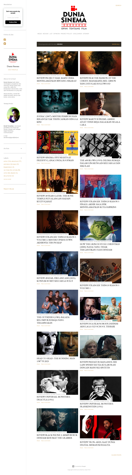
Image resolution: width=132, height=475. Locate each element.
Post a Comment (45, 83)
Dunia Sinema (13, 66)
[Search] (118, 5)
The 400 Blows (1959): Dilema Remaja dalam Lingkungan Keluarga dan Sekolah (100, 163)
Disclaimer (77, 34)
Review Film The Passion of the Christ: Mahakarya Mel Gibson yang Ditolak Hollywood (98, 81)
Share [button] (38, 83)
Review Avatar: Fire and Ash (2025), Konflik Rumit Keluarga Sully (56, 279)
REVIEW (45, 34)
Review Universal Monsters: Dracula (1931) (53, 398)
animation (8, 164)
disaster (14, 173)
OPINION (56, 34)
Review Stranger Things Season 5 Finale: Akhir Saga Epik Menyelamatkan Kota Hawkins (99, 204)
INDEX (39, 34)
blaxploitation (9, 167)
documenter (9, 176)
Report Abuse (9, 189)
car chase (8, 170)
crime (7, 173)
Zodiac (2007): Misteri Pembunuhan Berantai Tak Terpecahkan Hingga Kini (57, 119)
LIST (50, 34)
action (7, 161)
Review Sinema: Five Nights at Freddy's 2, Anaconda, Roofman (55, 159)
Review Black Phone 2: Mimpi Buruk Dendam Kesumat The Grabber (57, 436)
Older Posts (116, 455)
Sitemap (85, 34)
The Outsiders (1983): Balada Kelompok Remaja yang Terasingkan (53, 320)
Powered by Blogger (79, 466)
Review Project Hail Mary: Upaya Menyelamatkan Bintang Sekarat (57, 79)
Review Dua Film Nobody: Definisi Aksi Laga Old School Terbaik (99, 325)
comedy (16, 170)
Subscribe (13, 22)
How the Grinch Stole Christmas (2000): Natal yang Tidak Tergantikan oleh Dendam (100, 247)
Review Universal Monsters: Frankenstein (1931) (96, 405)
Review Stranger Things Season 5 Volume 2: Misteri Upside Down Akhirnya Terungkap (56, 240)
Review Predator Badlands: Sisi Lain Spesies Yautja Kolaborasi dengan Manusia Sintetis (98, 365)
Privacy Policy (66, 34)
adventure (16, 161)
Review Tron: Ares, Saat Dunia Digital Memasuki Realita (97, 443)
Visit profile (13, 70)
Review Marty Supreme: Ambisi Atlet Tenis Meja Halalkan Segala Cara (100, 122)
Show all (116, 44)
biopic (16, 164)
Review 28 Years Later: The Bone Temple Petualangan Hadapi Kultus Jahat (55, 198)
